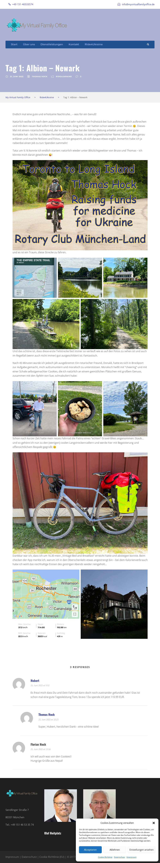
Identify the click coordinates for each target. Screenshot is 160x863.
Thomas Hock (39, 76)
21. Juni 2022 (16, 76)
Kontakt (74, 44)
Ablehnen (115, 849)
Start (14, 44)
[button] (153, 823)
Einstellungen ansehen (141, 849)
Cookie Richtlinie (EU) (51, 857)
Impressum (131, 857)
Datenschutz (119, 857)
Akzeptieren (90, 849)
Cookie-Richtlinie (105, 857)
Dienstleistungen (52, 44)
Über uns (29, 44)
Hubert (35, 680)
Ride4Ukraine (94, 44)
